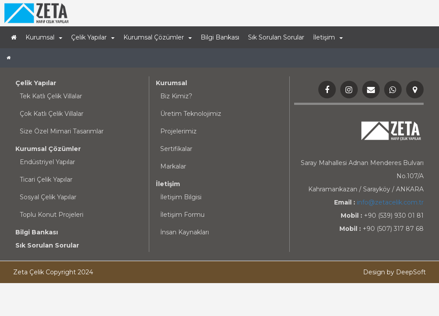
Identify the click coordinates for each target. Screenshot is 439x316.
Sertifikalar (176, 149)
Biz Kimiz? (176, 96)
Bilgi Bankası (220, 37)
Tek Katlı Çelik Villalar (51, 96)
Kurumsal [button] (43, 37)
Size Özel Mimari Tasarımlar (62, 131)
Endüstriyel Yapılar (47, 162)
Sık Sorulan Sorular (276, 37)
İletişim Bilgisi (181, 197)
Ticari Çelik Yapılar (46, 179)
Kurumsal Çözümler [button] (157, 37)
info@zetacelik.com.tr (390, 202)
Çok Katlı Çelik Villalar (51, 114)
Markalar (173, 166)
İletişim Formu (182, 215)
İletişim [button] (328, 37)
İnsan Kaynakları (184, 232)
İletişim (168, 184)
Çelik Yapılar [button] (93, 37)
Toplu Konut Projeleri (51, 215)
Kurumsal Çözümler (48, 149)
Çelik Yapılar (35, 83)
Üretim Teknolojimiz (190, 114)
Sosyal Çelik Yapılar (48, 197)
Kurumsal (171, 83)
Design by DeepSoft (394, 272)
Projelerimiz (178, 131)
